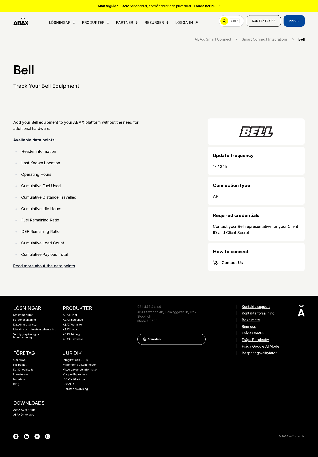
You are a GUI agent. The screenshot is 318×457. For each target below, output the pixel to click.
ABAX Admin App (24, 410)
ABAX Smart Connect (216, 39)
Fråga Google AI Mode (260, 346)
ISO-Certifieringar (74, 379)
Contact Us (228, 263)
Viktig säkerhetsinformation (80, 369)
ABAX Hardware (73, 339)
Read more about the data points (44, 266)
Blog (16, 384)
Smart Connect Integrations (268, 39)
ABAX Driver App (23, 414)
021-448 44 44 (149, 307)
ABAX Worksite (72, 324)
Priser (294, 21)
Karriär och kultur (23, 369)
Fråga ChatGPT (254, 333)
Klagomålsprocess (75, 374)
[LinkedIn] (26, 436)
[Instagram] (47, 436)
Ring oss (249, 327)
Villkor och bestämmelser (79, 365)
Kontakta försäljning (258, 313)
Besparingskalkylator (259, 353)
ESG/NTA (69, 384)
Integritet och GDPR (75, 360)
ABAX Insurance (73, 320)
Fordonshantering (24, 320)
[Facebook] (16, 436)
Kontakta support (256, 307)
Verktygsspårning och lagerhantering (27, 336)
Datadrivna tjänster (25, 324)
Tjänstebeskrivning (75, 389)
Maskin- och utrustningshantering (34, 329)
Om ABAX (19, 360)
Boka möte (251, 320)
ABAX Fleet (70, 315)
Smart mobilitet (23, 315)
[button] (200, 339)
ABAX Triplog (71, 334)
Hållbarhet (19, 365)
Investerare (20, 374)
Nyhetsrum (20, 379)
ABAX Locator (71, 329)
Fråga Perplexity (255, 340)
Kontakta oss (264, 21)
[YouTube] (37, 436)
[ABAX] (21, 21)
